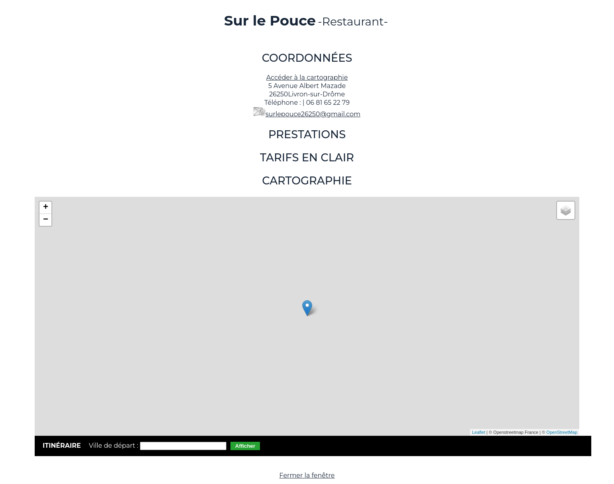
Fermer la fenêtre (307, 475)
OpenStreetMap (561, 432)
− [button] (45, 220)
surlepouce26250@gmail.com (313, 114)
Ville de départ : (114, 445)
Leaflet (478, 432)
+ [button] (45, 208)
